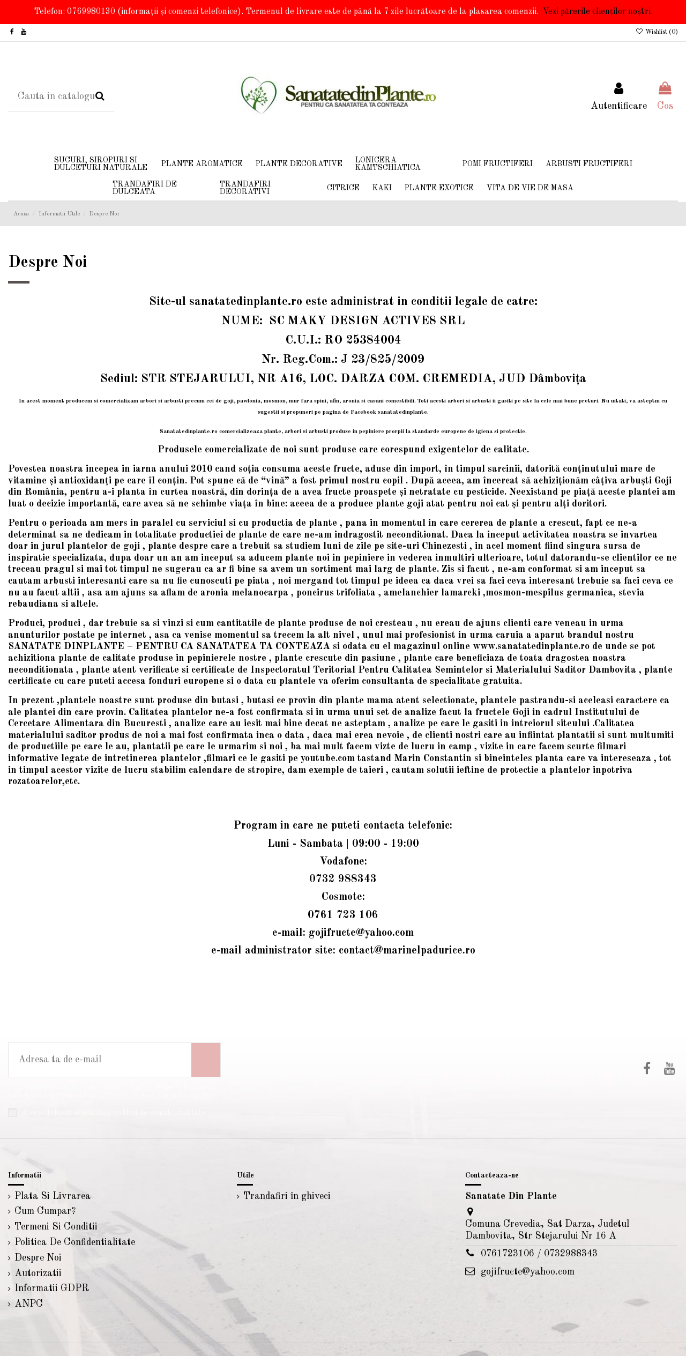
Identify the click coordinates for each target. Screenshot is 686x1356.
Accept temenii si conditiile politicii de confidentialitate (113, 1112)
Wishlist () (657, 32)
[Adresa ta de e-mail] (100, 1060)
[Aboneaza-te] (205, 1060)
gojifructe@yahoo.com (528, 1272)
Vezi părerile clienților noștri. (598, 12)
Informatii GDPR (51, 1288)
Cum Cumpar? (45, 1211)
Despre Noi (38, 1258)
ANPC (28, 1304)
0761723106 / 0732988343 (539, 1253)
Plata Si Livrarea (52, 1196)
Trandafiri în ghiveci (287, 1196)
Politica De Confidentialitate (74, 1242)
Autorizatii (38, 1273)
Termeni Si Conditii (56, 1227)
